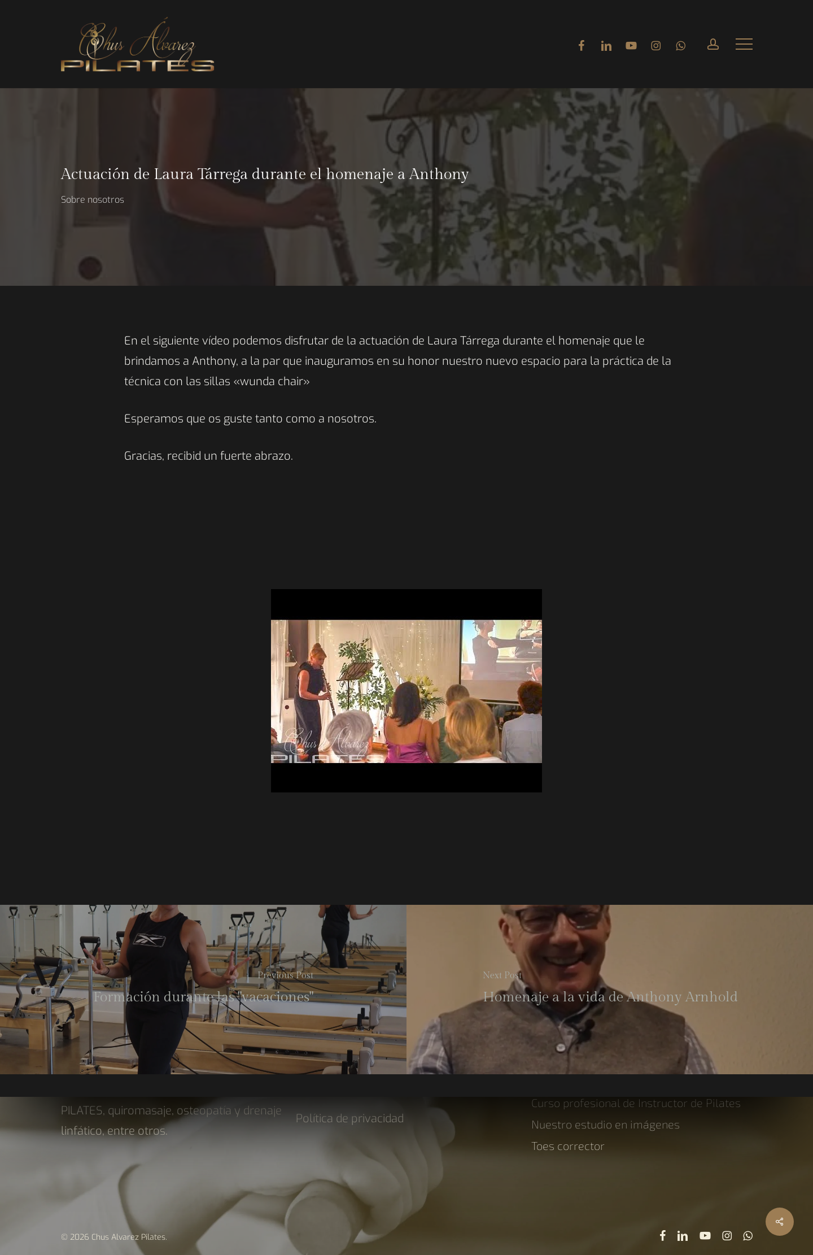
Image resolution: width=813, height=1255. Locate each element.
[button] (744, 44)
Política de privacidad (350, 1118)
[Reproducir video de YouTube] (406, 642)
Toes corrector (568, 1145)
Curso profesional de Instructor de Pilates (636, 1102)
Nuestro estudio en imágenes (605, 1124)
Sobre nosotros (92, 200)
